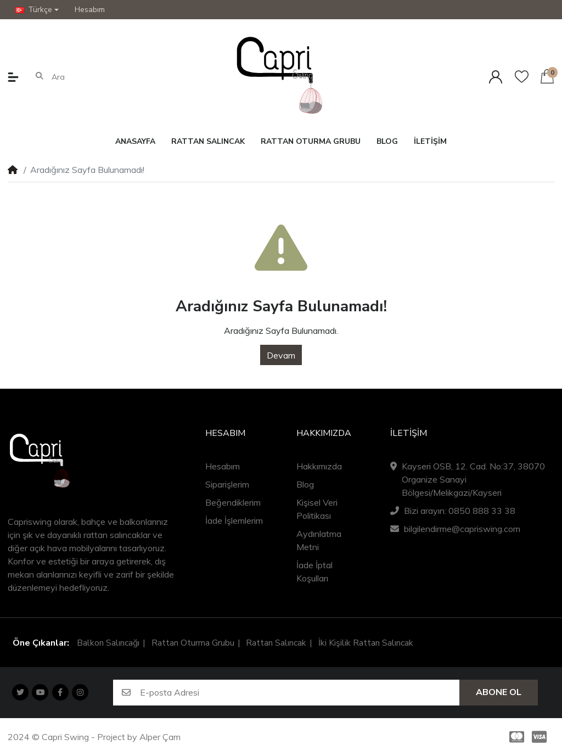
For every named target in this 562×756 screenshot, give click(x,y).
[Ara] (99, 76)
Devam (281, 355)
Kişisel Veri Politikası (317, 509)
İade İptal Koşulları (314, 571)
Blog (305, 484)
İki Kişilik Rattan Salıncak (365, 643)
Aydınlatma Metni (318, 540)
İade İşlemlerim (234, 520)
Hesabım (222, 466)
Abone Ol (498, 692)
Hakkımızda (319, 466)
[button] (37, 9)
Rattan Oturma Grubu (192, 643)
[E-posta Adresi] (300, 693)
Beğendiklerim (233, 502)
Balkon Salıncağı (108, 643)
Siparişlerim (227, 484)
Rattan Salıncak (276, 643)
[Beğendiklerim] (522, 76)
